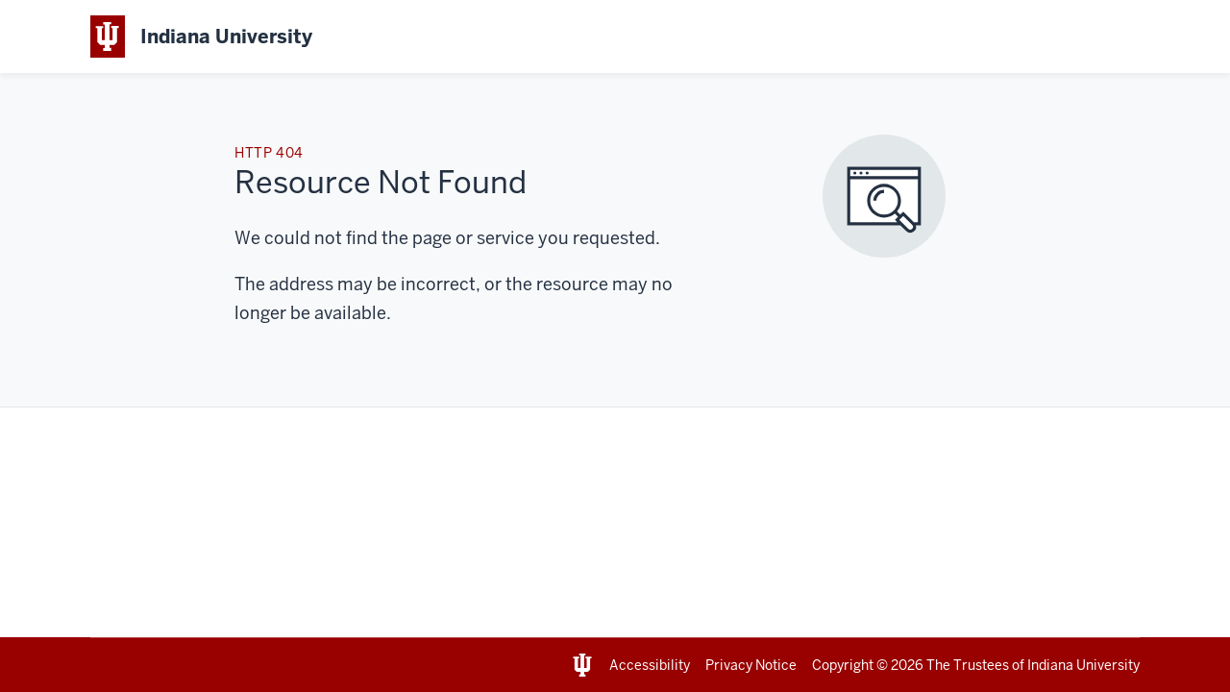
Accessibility (649, 665)
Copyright (842, 665)
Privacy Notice (751, 665)
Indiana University (1083, 665)
